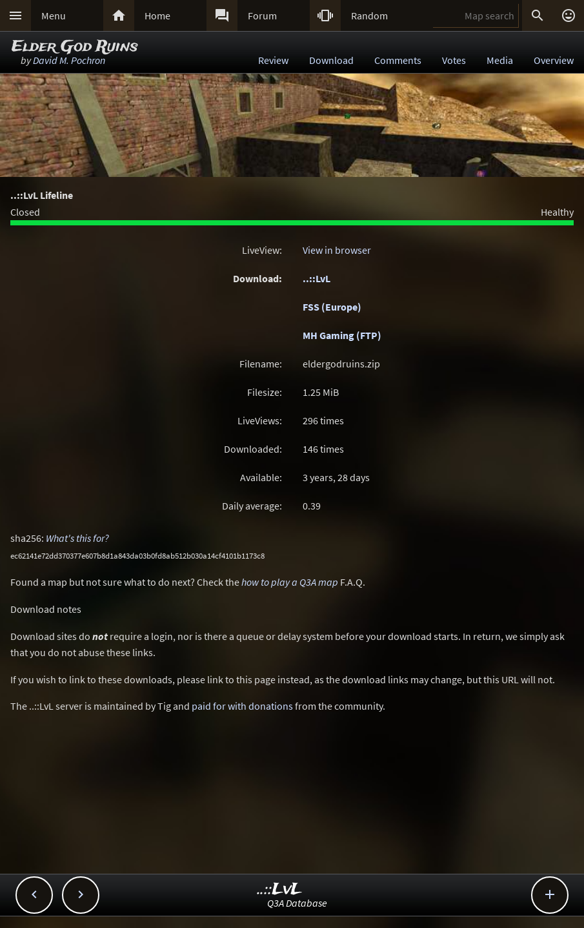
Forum (262, 15)
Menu (53, 15)
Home (157, 15)
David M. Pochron (69, 60)
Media (500, 60)
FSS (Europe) (332, 306)
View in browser (337, 249)
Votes (454, 60)
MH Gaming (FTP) (342, 335)
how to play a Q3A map (289, 581)
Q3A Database (297, 902)
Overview (554, 60)
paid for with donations (242, 705)
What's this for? (77, 537)
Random (369, 15)
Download (331, 60)
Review (273, 60)
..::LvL (316, 278)
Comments (397, 60)
